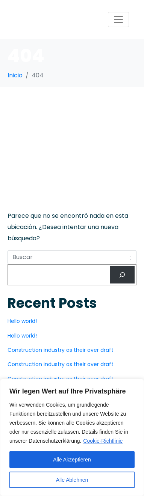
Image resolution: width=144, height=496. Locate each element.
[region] (72, 437)
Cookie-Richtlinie (103, 441)
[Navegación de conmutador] (118, 19)
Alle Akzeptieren (72, 460)
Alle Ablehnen (72, 480)
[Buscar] (122, 275)
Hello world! (22, 321)
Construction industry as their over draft (61, 350)
